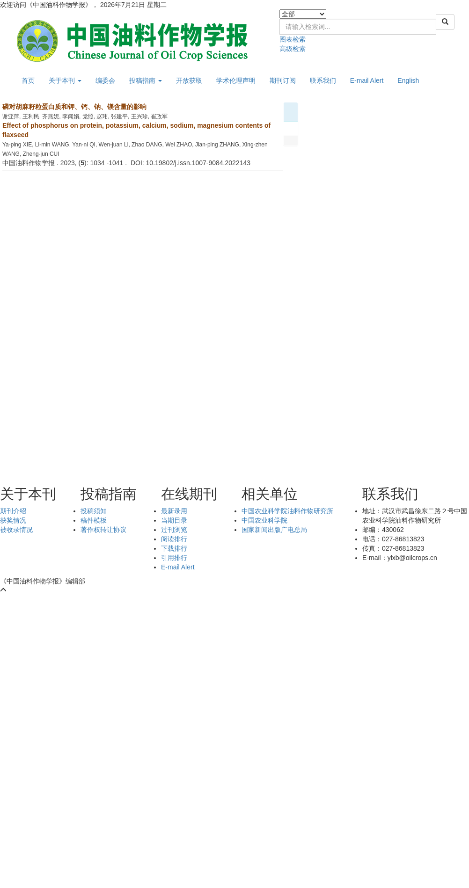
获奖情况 (13, 520)
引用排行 (174, 557)
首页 (28, 80)
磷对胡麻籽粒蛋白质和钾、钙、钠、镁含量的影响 (74, 106)
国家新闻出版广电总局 (274, 529)
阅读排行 (174, 539)
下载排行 (174, 548)
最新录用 (174, 511)
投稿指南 (145, 80)
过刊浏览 (174, 529)
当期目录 (174, 520)
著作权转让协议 (103, 529)
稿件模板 (94, 520)
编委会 (105, 80)
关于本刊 (65, 80)
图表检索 (292, 39)
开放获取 (189, 80)
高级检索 (292, 48)
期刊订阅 (283, 80)
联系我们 (323, 80)
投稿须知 (94, 511)
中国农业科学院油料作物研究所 (287, 511)
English (408, 80)
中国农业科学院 (264, 520)
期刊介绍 (13, 511)
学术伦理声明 (236, 80)
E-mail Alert (367, 80)
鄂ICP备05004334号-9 (124, 581)
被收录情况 (16, 529)
